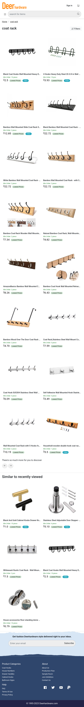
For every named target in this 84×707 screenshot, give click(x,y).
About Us (45, 668)
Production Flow (48, 671)
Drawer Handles (8, 674)
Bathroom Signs (8, 680)
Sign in (69, 5)
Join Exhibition (47, 677)
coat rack (14, 22)
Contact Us (46, 680)
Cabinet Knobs (7, 677)
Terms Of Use (7, 692)
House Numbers (8, 671)
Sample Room (47, 674)
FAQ (3, 689)
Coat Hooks (6, 668)
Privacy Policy (7, 695)
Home (4, 22)
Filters (76, 28)
